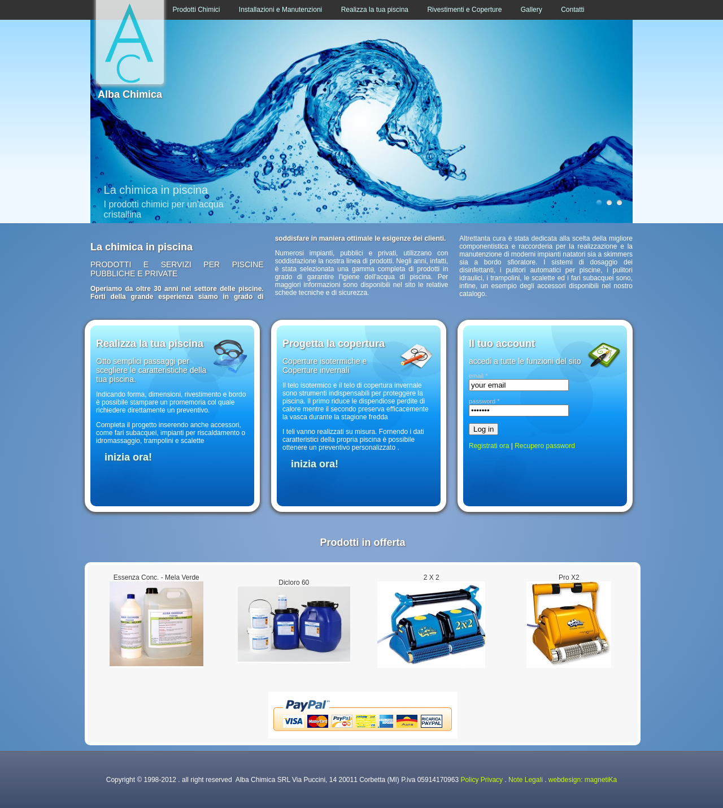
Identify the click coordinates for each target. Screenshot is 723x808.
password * (484, 401)
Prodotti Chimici (196, 10)
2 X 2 (431, 577)
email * (478, 375)
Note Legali (525, 780)
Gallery (531, 10)
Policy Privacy (481, 780)
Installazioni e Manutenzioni (280, 10)
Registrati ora (489, 446)
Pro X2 (569, 577)
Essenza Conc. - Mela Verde (156, 577)
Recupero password (545, 446)
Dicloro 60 (293, 583)
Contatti (572, 10)
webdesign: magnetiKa (582, 780)
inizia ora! (128, 457)
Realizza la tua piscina (374, 10)
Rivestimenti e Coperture (464, 10)
